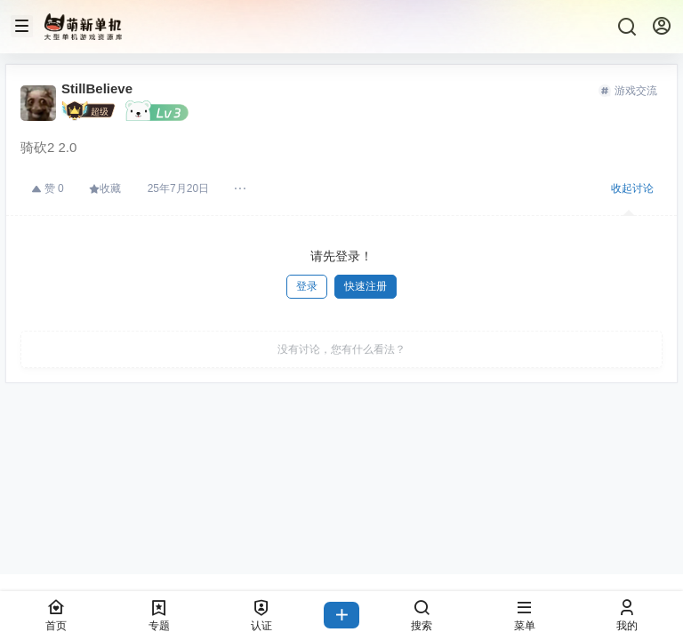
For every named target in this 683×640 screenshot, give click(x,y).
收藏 (105, 188)
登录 (306, 286)
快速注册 (365, 286)
